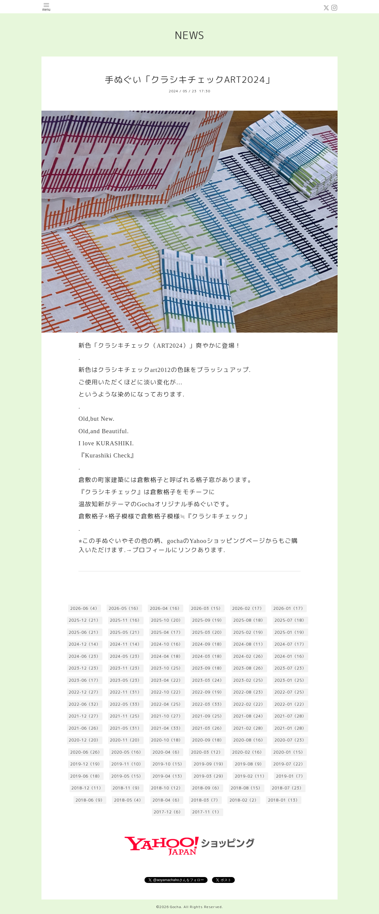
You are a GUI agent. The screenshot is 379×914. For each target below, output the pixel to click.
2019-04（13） (168, 776)
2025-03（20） (208, 632)
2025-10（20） (167, 620)
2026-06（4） (84, 608)
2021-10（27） (167, 716)
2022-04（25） (167, 704)
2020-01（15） (289, 752)
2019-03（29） (209, 776)
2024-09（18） (208, 644)
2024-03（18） (208, 656)
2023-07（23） (290, 668)
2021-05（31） (126, 728)
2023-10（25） (167, 668)
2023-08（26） (249, 668)
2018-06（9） (90, 800)
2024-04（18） (167, 656)
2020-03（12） (207, 752)
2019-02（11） (250, 776)
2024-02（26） (249, 656)
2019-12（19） (86, 764)
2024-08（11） (249, 644)
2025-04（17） (167, 632)
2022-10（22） (167, 692)
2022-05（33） (126, 704)
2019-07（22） (289, 764)
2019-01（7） (290, 776)
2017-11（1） (206, 812)
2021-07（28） (290, 716)
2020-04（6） (167, 752)
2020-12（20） (84, 740)
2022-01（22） (290, 704)
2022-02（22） (249, 704)
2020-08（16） (249, 740)
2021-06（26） (84, 728)
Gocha (175, 906)
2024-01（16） (290, 656)
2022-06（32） (84, 704)
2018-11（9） (127, 788)
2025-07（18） (290, 620)
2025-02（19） (249, 632)
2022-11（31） (126, 692)
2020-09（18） (208, 740)
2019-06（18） (86, 776)
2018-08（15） (246, 788)
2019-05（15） (127, 776)
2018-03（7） (205, 800)
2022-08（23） (249, 692)
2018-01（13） (284, 800)
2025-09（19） (208, 620)
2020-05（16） (127, 752)
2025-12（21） (84, 620)
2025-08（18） (249, 620)
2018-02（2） (243, 800)
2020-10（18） (167, 740)
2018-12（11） (87, 788)
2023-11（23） (126, 668)
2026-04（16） (166, 608)
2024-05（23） (126, 656)
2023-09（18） (208, 668)
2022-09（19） (208, 692)
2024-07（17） (290, 644)
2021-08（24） (249, 716)
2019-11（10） (127, 764)
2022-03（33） (208, 704)
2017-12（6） (168, 812)
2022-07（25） (290, 692)
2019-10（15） (168, 764)
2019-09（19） (209, 764)
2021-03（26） (208, 728)
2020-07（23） (290, 740)
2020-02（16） (248, 752)
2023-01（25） (290, 680)
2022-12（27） (84, 692)
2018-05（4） (128, 800)
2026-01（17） (289, 608)
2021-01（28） (290, 728)
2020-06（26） (86, 752)
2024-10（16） (167, 644)
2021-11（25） (126, 716)
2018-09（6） (206, 788)
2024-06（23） (84, 656)
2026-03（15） (207, 608)
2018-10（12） (167, 788)
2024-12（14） (84, 644)
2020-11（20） (126, 740)
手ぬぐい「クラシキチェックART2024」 (189, 79)
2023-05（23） (126, 680)
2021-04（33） (167, 728)
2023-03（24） (208, 680)
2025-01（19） (290, 632)
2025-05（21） (126, 632)
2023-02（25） (249, 680)
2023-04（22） (167, 680)
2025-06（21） (84, 632)
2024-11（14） (126, 644)
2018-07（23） (287, 788)
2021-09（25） (208, 716)
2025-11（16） (126, 620)
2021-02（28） (249, 728)
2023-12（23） (84, 668)
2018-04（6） (167, 800)
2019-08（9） (249, 764)
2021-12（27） (84, 716)
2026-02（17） (248, 608)
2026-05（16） (124, 608)
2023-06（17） (84, 680)
